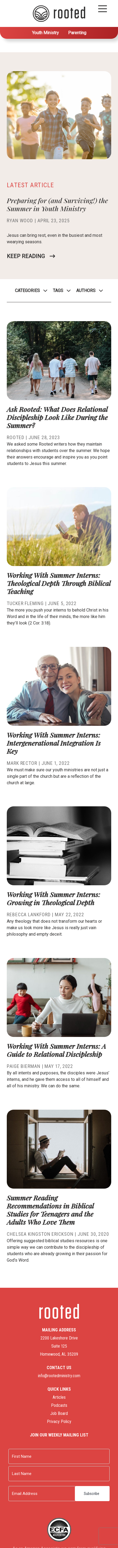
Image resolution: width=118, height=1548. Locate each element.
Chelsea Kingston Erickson (40, 1234)
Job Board (59, 1413)
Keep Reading (26, 256)
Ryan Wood (20, 220)
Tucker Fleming (25, 603)
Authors (85, 290)
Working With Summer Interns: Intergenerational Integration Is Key (54, 742)
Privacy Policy (59, 1421)
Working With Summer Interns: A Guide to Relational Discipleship (56, 1050)
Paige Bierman (23, 1066)
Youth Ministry (45, 32)
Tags (58, 290)
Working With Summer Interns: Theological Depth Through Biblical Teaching (58, 583)
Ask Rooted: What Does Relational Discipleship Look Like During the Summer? (57, 417)
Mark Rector (22, 763)
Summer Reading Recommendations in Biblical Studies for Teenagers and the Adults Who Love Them (50, 1209)
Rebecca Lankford (28, 914)
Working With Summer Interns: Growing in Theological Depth (53, 898)
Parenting (77, 32)
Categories (27, 290)
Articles (59, 1397)
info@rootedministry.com (59, 1375)
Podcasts (59, 1405)
